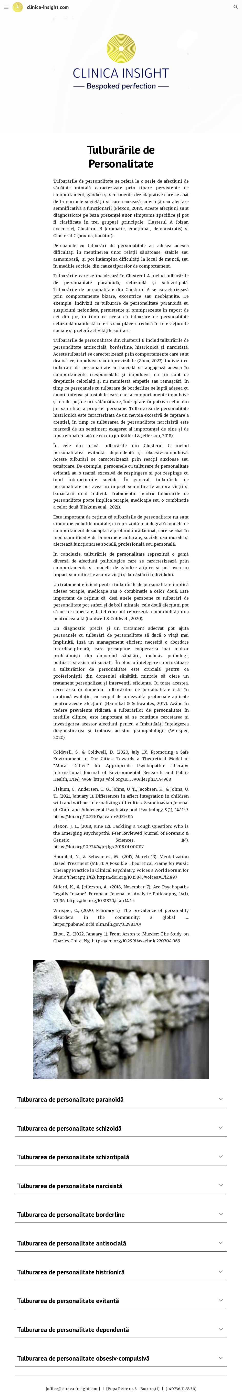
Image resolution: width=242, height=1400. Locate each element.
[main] (121, 156)
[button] (6, 7)
